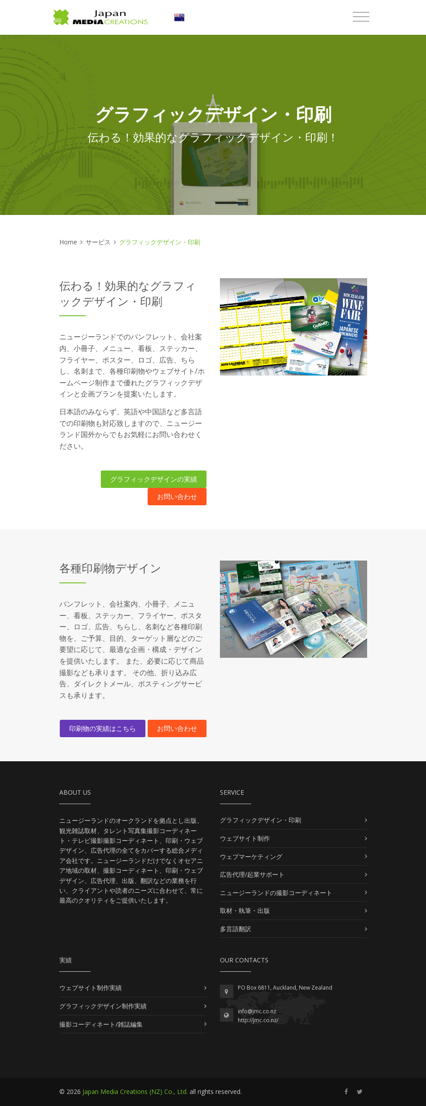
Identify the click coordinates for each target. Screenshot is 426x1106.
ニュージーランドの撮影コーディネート (276, 892)
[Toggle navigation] (361, 17)
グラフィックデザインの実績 (153, 479)
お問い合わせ (177, 496)
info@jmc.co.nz (257, 1011)
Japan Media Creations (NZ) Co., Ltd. (135, 1091)
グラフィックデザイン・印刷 (260, 820)
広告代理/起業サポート (252, 874)
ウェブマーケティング (251, 856)
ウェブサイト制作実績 (90, 987)
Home (68, 242)
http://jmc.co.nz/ (258, 1020)
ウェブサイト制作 (245, 838)
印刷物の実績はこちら (102, 728)
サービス (98, 242)
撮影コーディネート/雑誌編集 (101, 1024)
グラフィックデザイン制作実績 (103, 1006)
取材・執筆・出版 (245, 910)
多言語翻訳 (235, 928)
